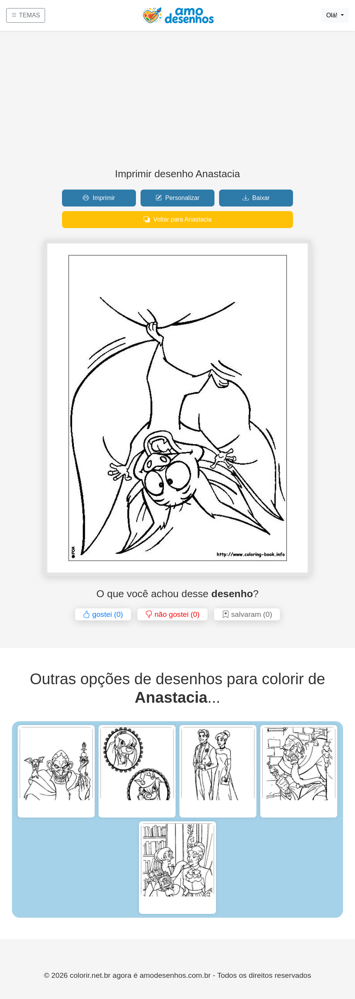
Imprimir (99, 198)
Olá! (332, 15)
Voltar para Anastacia (178, 219)
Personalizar (177, 198)
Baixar (256, 198)
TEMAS (25, 15)
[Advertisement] (177, 102)
